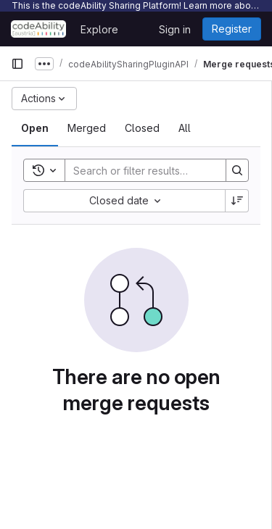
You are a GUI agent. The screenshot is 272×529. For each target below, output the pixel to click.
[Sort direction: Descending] (237, 200)
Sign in (175, 29)
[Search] (160, 170)
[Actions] (44, 98)
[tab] (35, 128)
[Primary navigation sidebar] (17, 63)
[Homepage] (38, 29)
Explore (99, 29)
